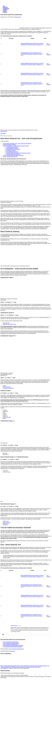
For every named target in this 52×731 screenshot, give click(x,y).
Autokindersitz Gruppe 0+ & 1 (13, 149)
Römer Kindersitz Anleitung (9, 144)
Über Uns (33, 674)
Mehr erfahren (4, 131)
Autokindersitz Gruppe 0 (12, 147)
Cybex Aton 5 (12, 651)
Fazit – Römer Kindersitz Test (10, 156)
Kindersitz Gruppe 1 (11, 150)
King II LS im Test (7, 417)
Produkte (5, 9)
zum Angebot (48, 44)
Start (4, 6)
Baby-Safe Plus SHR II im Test (9, 324)
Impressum (42, 674)
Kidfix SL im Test (6, 522)
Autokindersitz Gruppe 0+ (12, 148)
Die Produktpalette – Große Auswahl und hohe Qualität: (16, 145)
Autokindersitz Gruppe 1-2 (12, 151)
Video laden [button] (3, 133)
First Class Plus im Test (8, 388)
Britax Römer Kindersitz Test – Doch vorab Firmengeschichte (17, 143)
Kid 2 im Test (6, 523)
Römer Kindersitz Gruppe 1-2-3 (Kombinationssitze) (18, 153)
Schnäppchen (6, 8)
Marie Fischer (18, 17)
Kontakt (37, 674)
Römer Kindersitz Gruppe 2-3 (13, 154)
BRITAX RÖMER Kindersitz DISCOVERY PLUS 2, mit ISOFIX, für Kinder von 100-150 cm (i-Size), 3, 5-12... (32, 54)
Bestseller (5, 7)
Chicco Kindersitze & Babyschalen (16, 649)
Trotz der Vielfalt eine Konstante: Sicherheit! (13, 155)
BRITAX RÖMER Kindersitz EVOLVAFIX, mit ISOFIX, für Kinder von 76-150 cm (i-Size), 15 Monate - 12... (32, 44)
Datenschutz (48, 674)
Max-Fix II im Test (7, 386)
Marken (4, 11)
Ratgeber (5, 12)
